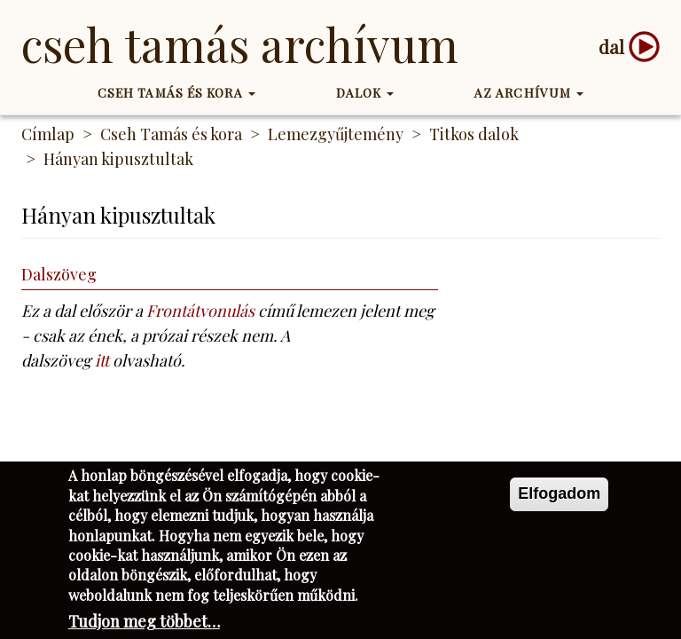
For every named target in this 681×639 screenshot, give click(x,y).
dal (611, 47)
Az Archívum (528, 92)
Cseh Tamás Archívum (239, 44)
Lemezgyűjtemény (335, 134)
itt (102, 360)
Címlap (47, 134)
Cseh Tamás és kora (176, 92)
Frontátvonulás (200, 310)
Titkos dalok (474, 134)
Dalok (365, 92)
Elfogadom (559, 498)
